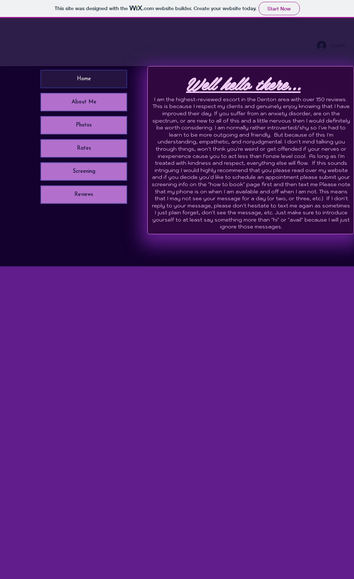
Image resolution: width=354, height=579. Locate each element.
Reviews (83, 194)
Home (84, 79)
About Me (84, 102)
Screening (84, 171)
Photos (84, 125)
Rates (84, 148)
